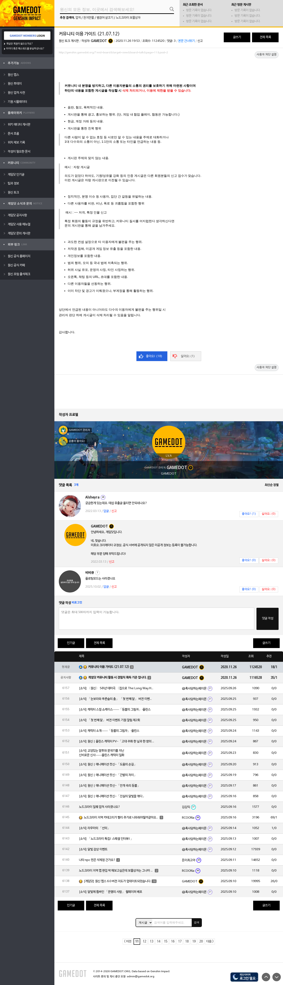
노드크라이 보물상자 (128, 17)
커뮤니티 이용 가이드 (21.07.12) (108, 667)
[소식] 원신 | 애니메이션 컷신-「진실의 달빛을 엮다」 (112, 796)
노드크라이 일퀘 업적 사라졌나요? (99, 807)
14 (158, 941)
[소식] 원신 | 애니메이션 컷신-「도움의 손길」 (108, 764)
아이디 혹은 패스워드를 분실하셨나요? (25, 48)
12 (144, 941)
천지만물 (88, 17)
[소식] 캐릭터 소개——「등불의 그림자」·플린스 (109, 731)
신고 (200, 41)
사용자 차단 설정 (267, 54)
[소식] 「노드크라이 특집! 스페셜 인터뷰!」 (106, 839)
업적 (78, 17)
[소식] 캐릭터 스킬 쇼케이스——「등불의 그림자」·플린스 (115, 709)
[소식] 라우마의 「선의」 (94, 828)
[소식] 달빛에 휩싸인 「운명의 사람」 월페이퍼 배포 (110, 892)
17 (180, 941)
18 (187, 941)
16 (172, 941)
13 (151, 941)
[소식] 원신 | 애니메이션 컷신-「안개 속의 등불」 (109, 785)
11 (137, 941)
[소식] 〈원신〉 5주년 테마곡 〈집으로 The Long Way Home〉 (116, 688)
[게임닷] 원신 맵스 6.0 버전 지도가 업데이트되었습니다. (117, 881)
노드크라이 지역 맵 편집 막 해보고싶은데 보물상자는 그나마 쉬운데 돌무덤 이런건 (116, 870)
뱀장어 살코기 (105, 17)
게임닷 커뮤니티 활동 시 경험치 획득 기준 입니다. (117, 677)
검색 (196, 922)
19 (194, 941)
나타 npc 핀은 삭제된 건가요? (97, 860)
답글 (106, 511)
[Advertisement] (169, 68)
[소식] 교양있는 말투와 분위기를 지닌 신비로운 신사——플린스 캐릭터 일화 (101, 753)
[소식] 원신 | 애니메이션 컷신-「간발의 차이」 (108, 775)
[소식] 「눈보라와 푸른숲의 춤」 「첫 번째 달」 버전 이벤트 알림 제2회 (116, 699)
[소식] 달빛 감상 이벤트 (93, 849)
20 (201, 941)
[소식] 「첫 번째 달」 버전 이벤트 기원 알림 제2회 (109, 720)
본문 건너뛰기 (186, 41)
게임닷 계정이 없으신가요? (19, 43)
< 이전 (127, 941)
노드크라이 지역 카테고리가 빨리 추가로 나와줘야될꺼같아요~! (121, 817)
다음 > (210, 941)
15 (165, 941)
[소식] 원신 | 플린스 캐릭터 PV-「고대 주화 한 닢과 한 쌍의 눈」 (116, 741)
